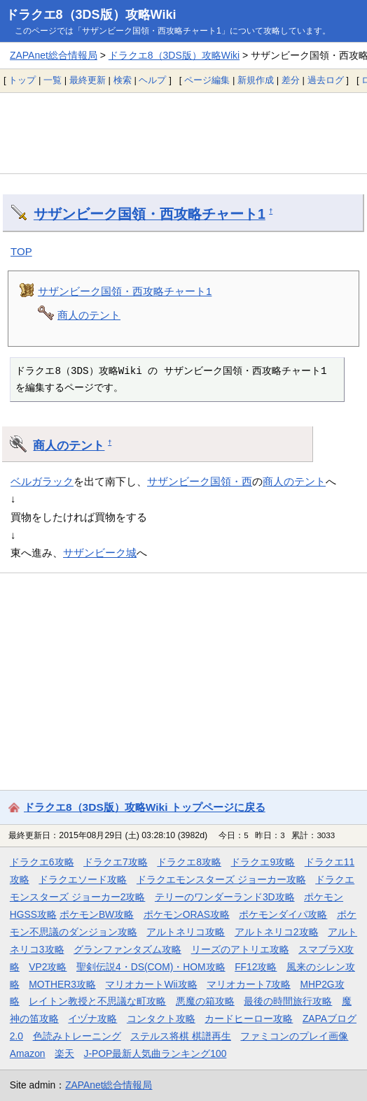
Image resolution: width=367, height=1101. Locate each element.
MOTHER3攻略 (62, 984)
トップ (22, 80)
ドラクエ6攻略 (42, 862)
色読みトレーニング (77, 1036)
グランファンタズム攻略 (127, 949)
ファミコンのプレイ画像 (294, 1036)
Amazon (28, 1053)
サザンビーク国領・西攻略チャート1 (149, 214)
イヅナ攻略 (92, 1018)
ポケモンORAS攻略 (187, 914)
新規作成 (255, 80)
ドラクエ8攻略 (189, 862)
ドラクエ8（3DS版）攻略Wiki (91, 15)
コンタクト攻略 (161, 1018)
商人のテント (88, 315)
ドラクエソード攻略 (83, 879)
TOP (21, 251)
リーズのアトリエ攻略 (240, 949)
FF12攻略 (256, 966)
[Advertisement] (183, 133)
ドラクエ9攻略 (262, 862)
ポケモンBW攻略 (97, 914)
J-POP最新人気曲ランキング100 (155, 1053)
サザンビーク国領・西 (199, 481)
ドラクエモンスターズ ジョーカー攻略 (221, 879)
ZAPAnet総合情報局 (53, 55)
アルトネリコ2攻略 (277, 931)
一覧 (52, 80)
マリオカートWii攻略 (151, 984)
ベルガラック (42, 481)
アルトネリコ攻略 (185, 931)
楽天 (64, 1053)
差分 (291, 80)
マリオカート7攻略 (249, 984)
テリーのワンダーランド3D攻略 (225, 896)
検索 (122, 80)
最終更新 (87, 80)
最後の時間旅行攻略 (288, 1001)
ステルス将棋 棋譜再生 (180, 1036)
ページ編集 (207, 80)
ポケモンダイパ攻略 (283, 914)
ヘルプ (152, 80)
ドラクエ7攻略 (115, 862)
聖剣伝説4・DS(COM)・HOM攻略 (151, 966)
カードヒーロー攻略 (249, 1018)
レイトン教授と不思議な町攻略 (97, 1001)
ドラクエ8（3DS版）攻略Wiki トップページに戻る (144, 807)
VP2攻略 (48, 966)
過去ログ (325, 80)
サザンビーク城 (100, 553)
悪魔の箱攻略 (205, 1001)
